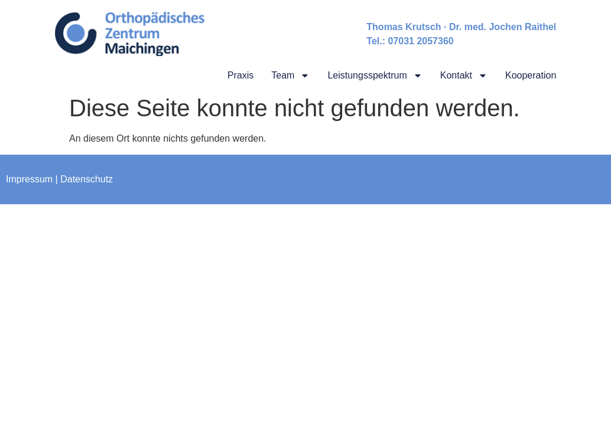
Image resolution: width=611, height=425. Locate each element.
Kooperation (530, 75)
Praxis (241, 75)
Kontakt (464, 75)
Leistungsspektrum (374, 75)
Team (290, 75)
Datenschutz (86, 179)
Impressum (29, 179)
